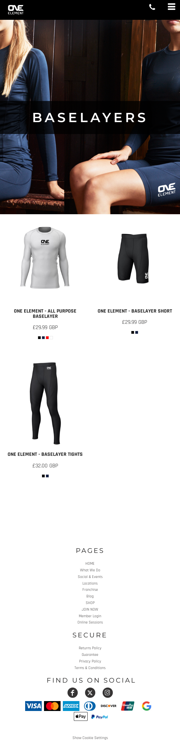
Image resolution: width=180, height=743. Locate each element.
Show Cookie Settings (90, 737)
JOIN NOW (90, 609)
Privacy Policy (90, 661)
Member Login (90, 616)
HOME (90, 563)
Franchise (90, 589)
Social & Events (90, 576)
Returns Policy (90, 648)
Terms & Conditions (90, 667)
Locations (90, 583)
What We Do (90, 570)
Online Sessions (90, 622)
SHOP (90, 602)
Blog (90, 596)
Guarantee (90, 654)
